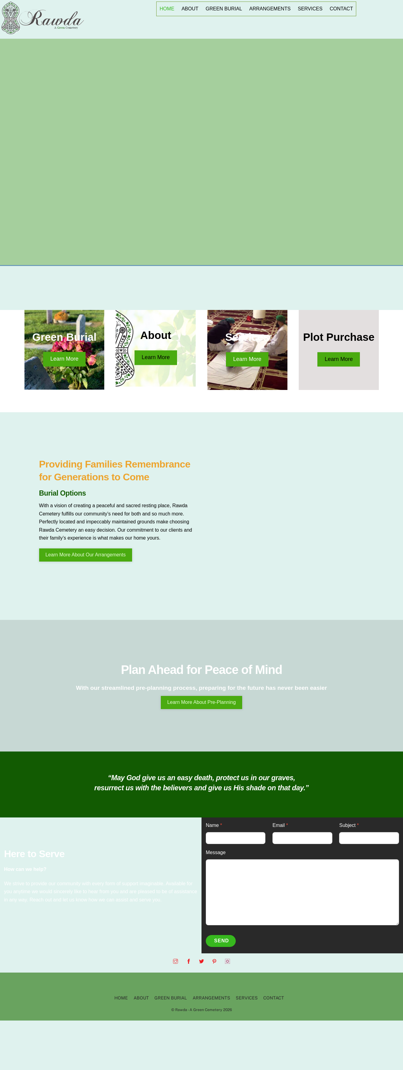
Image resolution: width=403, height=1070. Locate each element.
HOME (167, 8)
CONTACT (341, 8)
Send (221, 940)
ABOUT (190, 8)
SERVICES (310, 8)
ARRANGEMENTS (269, 8)
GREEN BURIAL (223, 8)
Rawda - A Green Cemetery (198, 1009)
